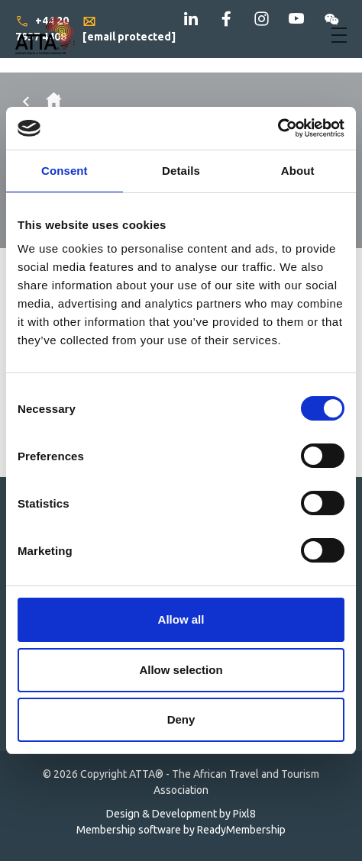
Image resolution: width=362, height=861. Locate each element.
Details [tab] (181, 170)
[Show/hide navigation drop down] (339, 35)
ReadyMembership (241, 830)
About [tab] (298, 170)
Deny (181, 719)
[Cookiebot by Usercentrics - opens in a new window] (277, 128)
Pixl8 (244, 814)
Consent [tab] (64, 170)
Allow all (181, 619)
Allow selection (180, 669)
